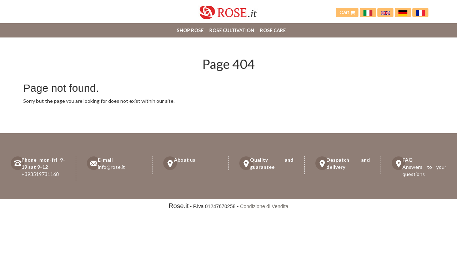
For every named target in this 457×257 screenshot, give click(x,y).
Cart (347, 12)
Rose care (273, 30)
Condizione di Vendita (264, 206)
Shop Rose (190, 30)
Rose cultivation (231, 30)
